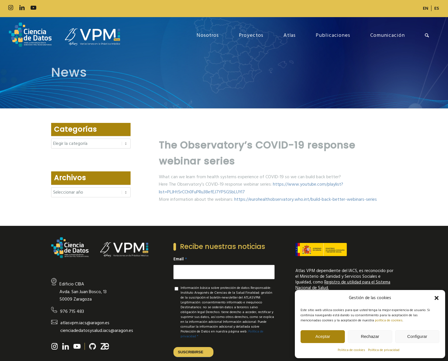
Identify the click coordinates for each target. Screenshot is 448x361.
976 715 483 (72, 311)
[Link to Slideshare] (56, 7)
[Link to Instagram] (10, 7)
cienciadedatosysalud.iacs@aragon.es (96, 330)
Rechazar (370, 336)
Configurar (417, 336)
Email (180, 259)
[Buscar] (427, 35)
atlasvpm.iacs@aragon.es (84, 323)
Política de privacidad (383, 350)
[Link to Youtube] (33, 7)
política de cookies (389, 320)
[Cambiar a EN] (425, 8)
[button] (436, 298)
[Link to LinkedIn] (22, 7)
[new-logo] (64, 35)
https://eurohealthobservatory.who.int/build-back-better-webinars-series (305, 199)
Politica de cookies (351, 350)
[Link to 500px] (45, 7)
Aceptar (322, 336)
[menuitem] (425, 8)
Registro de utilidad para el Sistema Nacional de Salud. (342, 285)
